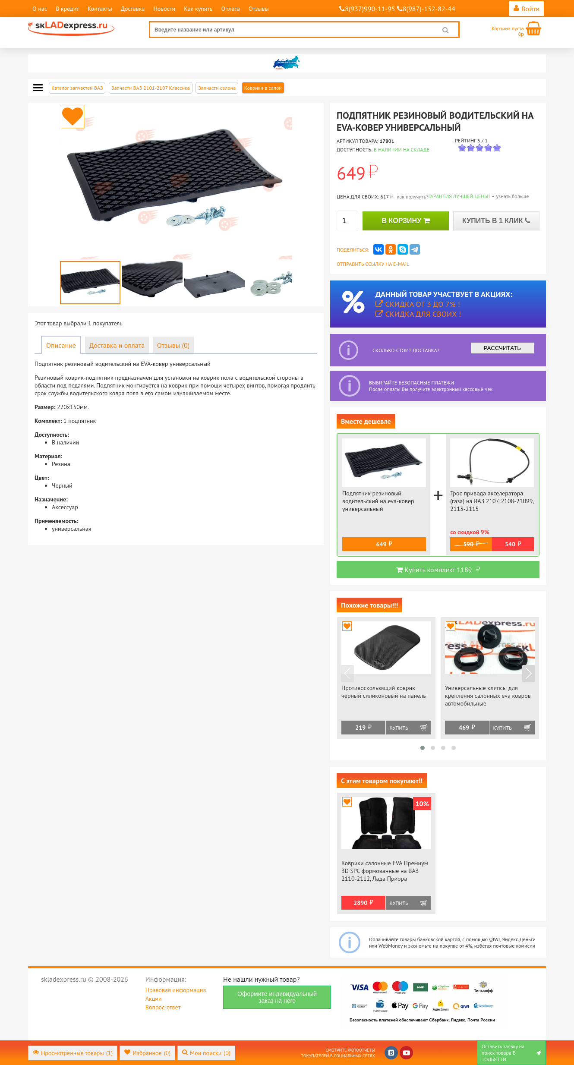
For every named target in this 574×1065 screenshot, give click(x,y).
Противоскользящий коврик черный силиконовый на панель (383, 691)
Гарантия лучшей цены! (459, 196)
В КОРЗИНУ (405, 220)
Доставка (133, 9)
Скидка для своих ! (418, 314)
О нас (39, 9)
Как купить (198, 9)
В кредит (67, 9)
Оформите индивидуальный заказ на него (277, 997)
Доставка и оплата (117, 345)
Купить (399, 728)
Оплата (230, 9)
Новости (164, 9)
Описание (61, 345)
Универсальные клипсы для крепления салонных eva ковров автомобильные (488, 695)
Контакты (100, 9)
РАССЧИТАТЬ (502, 348)
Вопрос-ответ (162, 1007)
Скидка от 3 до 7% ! (417, 304)
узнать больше (512, 196)
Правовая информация (175, 990)
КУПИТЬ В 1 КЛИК (496, 220)
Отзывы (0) (173, 345)
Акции (153, 998)
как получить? (412, 196)
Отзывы (259, 9)
